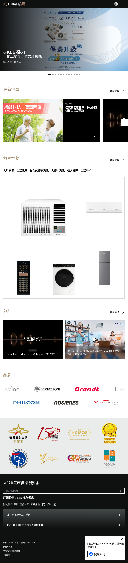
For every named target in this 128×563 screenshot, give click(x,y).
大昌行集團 (7, 547)
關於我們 (8, 504)
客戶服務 (35, 504)
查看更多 (117, 91)
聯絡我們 (51, 504)
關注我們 (97, 554)
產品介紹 (24, 504)
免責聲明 (7, 555)
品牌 (16, 504)
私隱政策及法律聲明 (11, 551)
